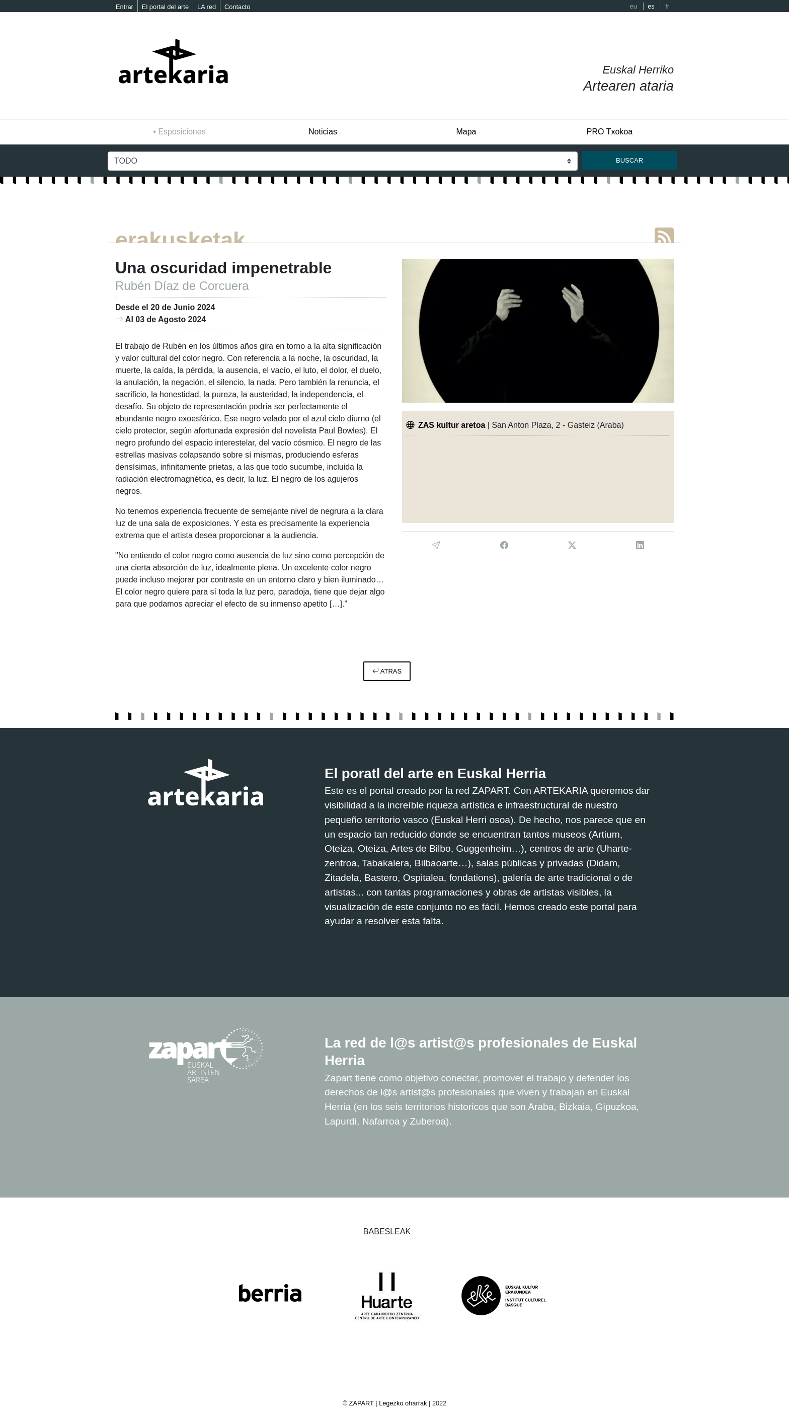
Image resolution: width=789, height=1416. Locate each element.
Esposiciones (181, 131)
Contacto (237, 7)
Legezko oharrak (403, 1403)
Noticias (322, 131)
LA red (206, 7)
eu (633, 6)
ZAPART (362, 1403)
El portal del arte (165, 7)
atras (387, 671)
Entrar (124, 7)
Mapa (466, 131)
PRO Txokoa (610, 131)
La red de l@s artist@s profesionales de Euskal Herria (477, 1051)
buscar (629, 160)
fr (667, 6)
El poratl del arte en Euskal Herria (453, 773)
